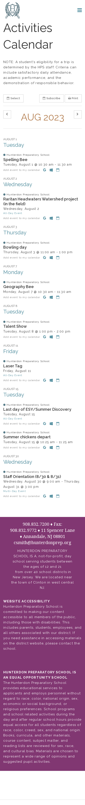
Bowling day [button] (15, 247)
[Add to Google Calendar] (45, 170)
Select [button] (13, 98)
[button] (7, 114)
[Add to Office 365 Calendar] (52, 170)
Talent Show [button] (15, 326)
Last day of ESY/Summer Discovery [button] (37, 409)
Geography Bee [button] (18, 286)
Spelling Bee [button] (15, 159)
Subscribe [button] (51, 98)
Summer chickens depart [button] (27, 437)
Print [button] (73, 98)
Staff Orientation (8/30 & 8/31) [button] (32, 476)
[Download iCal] (58, 170)
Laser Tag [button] (12, 366)
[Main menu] (79, 10)
